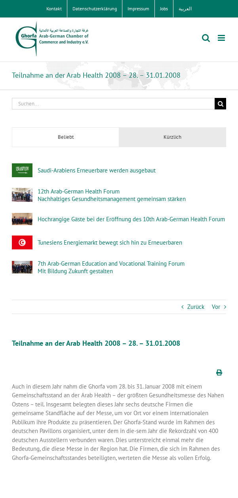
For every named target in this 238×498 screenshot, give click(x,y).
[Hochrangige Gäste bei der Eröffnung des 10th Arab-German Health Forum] (22, 217)
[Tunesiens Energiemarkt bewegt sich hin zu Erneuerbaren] (22, 239)
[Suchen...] (113, 103)
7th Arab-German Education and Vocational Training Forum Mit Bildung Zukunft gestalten (111, 267)
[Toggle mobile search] (206, 38)
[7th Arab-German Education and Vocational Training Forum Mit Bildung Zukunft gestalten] (22, 265)
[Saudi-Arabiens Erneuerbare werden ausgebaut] (22, 167)
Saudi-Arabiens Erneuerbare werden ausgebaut (97, 170)
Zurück (195, 306)
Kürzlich (172, 137)
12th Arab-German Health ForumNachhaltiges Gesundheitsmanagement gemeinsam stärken (112, 195)
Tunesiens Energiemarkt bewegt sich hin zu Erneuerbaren (110, 242)
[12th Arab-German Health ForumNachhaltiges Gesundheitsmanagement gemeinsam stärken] (22, 192)
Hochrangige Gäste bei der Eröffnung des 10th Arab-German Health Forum (131, 219)
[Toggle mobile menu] (222, 38)
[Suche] (220, 103)
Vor (216, 306)
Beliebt (66, 137)
